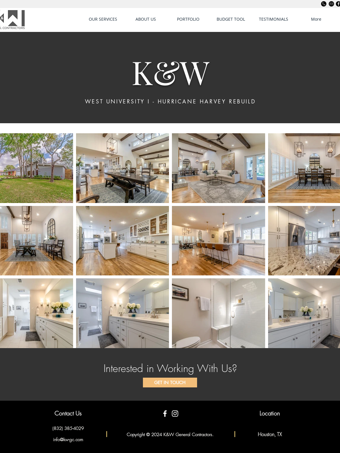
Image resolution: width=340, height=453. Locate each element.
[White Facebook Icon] (165, 413)
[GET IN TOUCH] (170, 382)
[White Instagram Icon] (175, 413)
